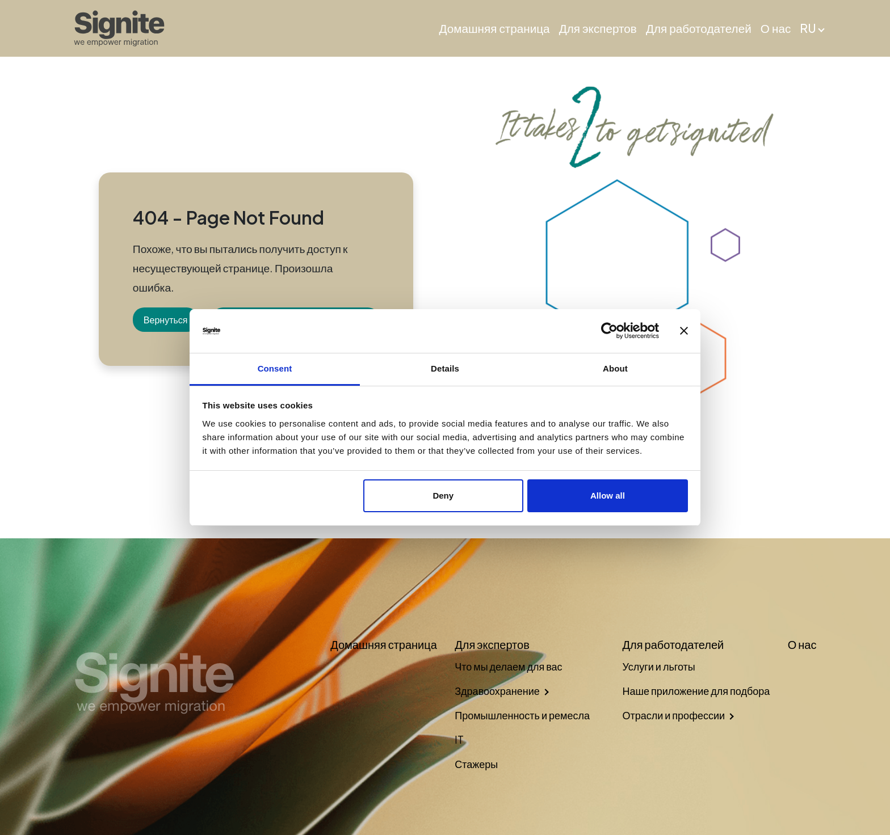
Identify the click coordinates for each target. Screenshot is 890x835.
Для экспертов (598, 28)
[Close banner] (684, 331)
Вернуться (166, 320)
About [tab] (615, 368)
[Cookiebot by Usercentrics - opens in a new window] (609, 331)
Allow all (607, 495)
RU (808, 28)
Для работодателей (699, 28)
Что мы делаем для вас (508, 666)
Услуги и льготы (658, 666)
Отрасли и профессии (673, 715)
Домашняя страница (494, 28)
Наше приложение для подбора (696, 690)
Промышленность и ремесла (522, 715)
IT (459, 739)
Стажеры (476, 763)
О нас (776, 28)
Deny (443, 495)
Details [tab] (445, 368)
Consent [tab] (275, 368)
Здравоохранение (497, 690)
